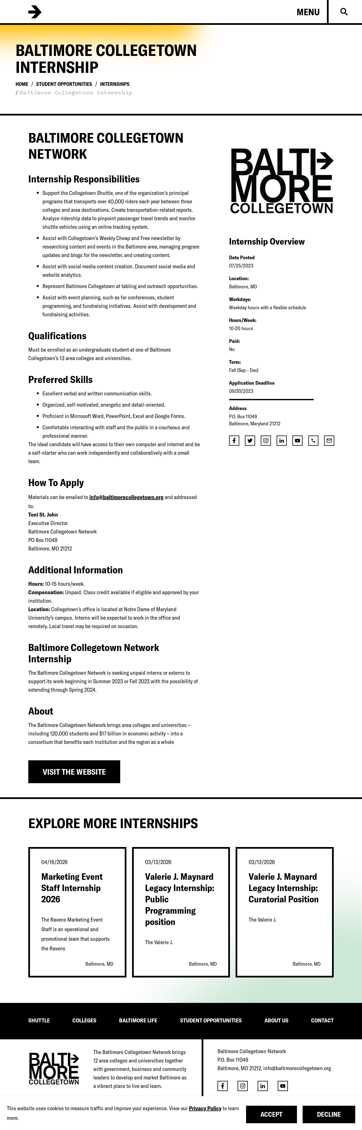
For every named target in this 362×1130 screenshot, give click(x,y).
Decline (329, 1114)
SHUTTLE (39, 1020)
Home (22, 84)
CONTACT (322, 1020)
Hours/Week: (242, 320)
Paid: (234, 341)
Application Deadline (252, 383)
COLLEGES (84, 1020)
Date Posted (242, 257)
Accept (271, 1114)
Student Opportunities (64, 84)
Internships (115, 84)
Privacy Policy (205, 1108)
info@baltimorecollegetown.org (126, 496)
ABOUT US (276, 1020)
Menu (308, 12)
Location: (239, 278)
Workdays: (240, 299)
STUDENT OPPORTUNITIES (211, 1020)
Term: (235, 362)
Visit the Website (74, 772)
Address (238, 408)
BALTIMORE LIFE (138, 1020)
